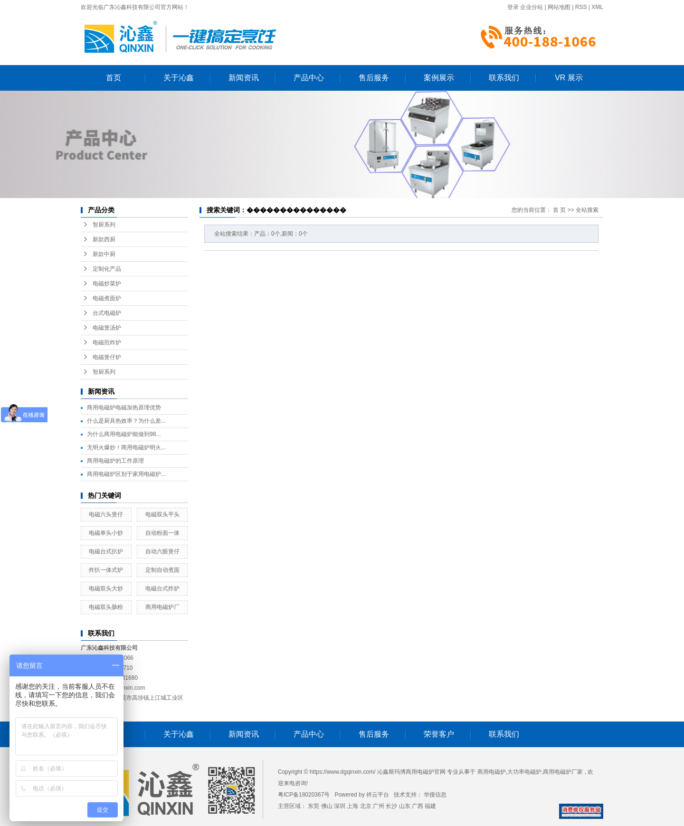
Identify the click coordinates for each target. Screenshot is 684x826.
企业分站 (531, 7)
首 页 (559, 210)
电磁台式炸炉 (162, 588)
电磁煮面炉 (107, 298)
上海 (352, 806)
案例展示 (439, 78)
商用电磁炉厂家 (563, 772)
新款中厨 (104, 254)
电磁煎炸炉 (107, 342)
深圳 (339, 806)
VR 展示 (569, 78)
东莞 (313, 806)
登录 (513, 7)
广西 (417, 806)
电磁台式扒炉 (106, 551)
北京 (365, 806)
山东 (404, 806)
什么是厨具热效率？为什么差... (126, 421)
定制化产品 (107, 269)
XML (597, 7)
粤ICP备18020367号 (304, 794)
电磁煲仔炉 (107, 357)
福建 (430, 806)
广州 (378, 806)
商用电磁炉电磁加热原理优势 (124, 407)
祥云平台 (377, 794)
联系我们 (504, 78)
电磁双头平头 (162, 514)
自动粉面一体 (162, 533)
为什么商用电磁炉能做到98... (124, 434)
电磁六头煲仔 (106, 514)
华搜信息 (435, 794)
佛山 (326, 806)
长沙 (391, 806)
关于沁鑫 (178, 78)
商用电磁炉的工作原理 (115, 460)
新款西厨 (104, 239)
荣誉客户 (439, 734)
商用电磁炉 (491, 772)
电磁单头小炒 (106, 533)
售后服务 (374, 78)
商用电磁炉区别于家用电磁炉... (126, 474)
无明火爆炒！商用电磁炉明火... (126, 447)
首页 (113, 78)
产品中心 (309, 78)
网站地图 (559, 7)
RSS (581, 7)
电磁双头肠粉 (106, 607)
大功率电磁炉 (524, 772)
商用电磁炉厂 (162, 607)
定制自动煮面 (162, 570)
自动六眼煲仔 (162, 551)
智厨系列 (104, 224)
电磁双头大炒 (106, 588)
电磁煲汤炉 (107, 327)
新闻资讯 (243, 78)
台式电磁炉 (107, 313)
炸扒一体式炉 (106, 570)
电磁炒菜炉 (107, 283)
